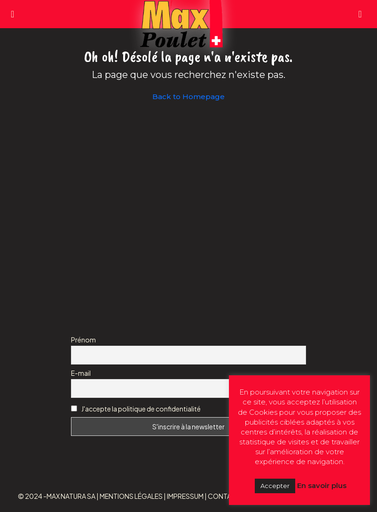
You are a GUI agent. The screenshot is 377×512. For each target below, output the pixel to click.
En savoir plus (321, 485)
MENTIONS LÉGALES (131, 496)
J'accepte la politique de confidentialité (141, 408)
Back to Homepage (188, 96)
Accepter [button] (275, 485)
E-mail (81, 373)
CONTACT (224, 496)
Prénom (83, 339)
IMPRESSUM (185, 496)
